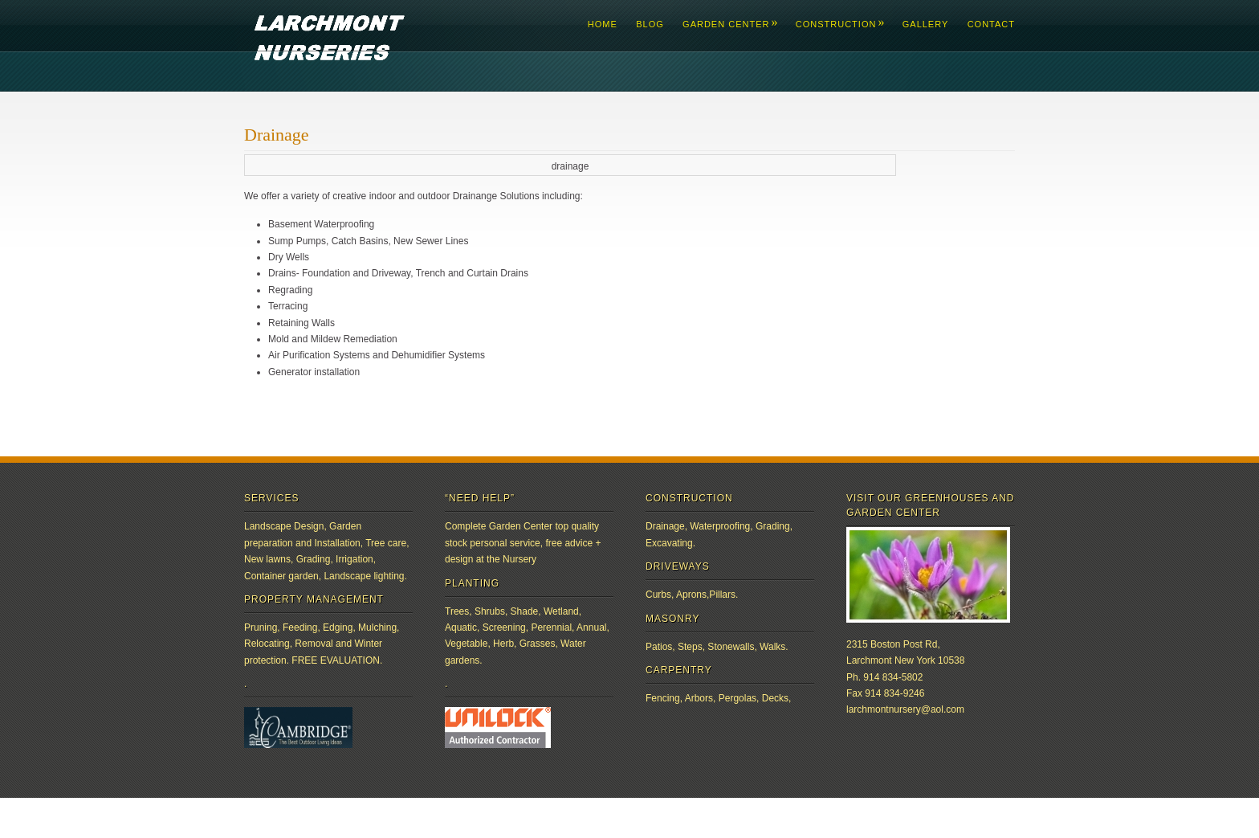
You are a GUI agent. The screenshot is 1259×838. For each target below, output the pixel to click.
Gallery (925, 24)
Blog (650, 24)
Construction (840, 24)
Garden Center (729, 24)
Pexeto (529, 817)
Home (602, 24)
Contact (991, 24)
